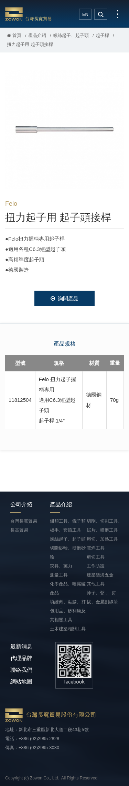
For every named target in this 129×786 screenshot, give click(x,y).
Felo (11, 203)
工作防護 (96, 566)
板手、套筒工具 (65, 530)
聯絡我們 (21, 670)
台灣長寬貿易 (28, 14)
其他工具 (96, 583)
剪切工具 (96, 557)
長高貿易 (19, 530)
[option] (64, 129)
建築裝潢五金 (100, 575)
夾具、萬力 (61, 566)
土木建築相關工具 (68, 628)
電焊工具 (96, 548)
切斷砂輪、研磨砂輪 (68, 552)
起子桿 (102, 35)
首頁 (14, 35)
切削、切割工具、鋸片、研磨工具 (104, 525)
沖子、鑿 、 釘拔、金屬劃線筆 (102, 597)
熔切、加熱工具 (102, 539)
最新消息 (21, 646)
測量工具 (59, 575)
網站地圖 (21, 682)
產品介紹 (37, 35)
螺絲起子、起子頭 (71, 35)
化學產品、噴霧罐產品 (68, 588)
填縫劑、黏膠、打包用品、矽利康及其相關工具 (68, 610)
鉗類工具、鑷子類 (68, 521)
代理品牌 (21, 658)
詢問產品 (64, 298)
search (100, 14)
